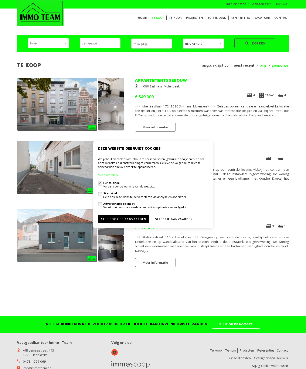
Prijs (263, 65)
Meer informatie (155, 127)
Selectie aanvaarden (174, 219)
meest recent (243, 65)
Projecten (194, 18)
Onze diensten (235, 4)
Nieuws (281, 4)
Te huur (175, 18)
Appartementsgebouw (161, 80)
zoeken (255, 44)
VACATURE (262, 18)
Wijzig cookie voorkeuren (269, 365)
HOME (142, 18)
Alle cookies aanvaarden (123, 219)
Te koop (157, 18)
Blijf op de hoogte (236, 324)
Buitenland (216, 18)
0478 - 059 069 (34, 361)
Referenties (240, 18)
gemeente (280, 65)
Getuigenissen (261, 4)
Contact (281, 18)
